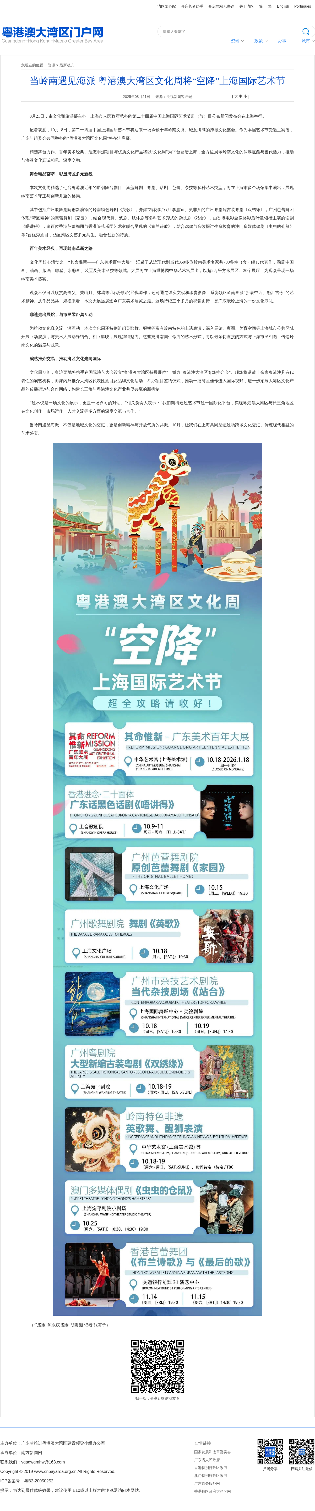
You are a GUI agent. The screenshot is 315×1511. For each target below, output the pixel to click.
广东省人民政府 (207, 1460)
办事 (282, 41)
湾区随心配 (167, 6)
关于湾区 (246, 6)
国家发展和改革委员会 (212, 1452)
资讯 (235, 41)
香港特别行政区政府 (210, 1468)
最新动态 (66, 65)
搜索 (308, 31)
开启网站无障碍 (221, 6)
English (283, 6)
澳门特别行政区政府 (210, 1475)
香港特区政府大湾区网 (212, 1491)
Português (302, 6)
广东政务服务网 (207, 1483)
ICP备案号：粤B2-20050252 (26, 1481)
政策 (258, 41)
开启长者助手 (192, 6)
